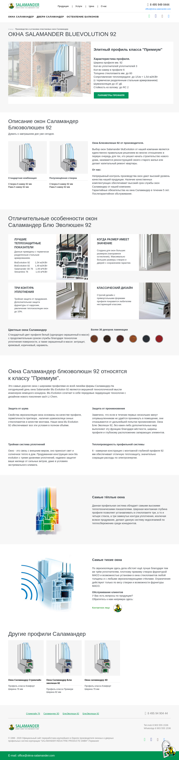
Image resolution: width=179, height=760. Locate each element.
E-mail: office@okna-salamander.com (31, 755)
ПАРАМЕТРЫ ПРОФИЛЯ (111, 95)
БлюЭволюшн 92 (91, 713)
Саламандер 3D (51, 713)
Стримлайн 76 (33, 713)
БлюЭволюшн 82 (71, 713)
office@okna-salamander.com (158, 9)
